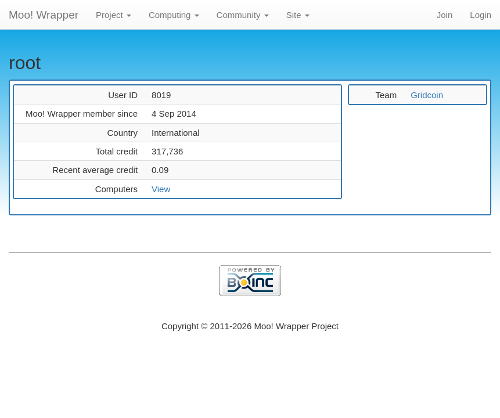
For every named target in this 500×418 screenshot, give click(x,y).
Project (113, 15)
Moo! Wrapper (43, 15)
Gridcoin (427, 95)
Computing (174, 15)
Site (298, 15)
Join (445, 15)
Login (480, 15)
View (161, 189)
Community (243, 15)
